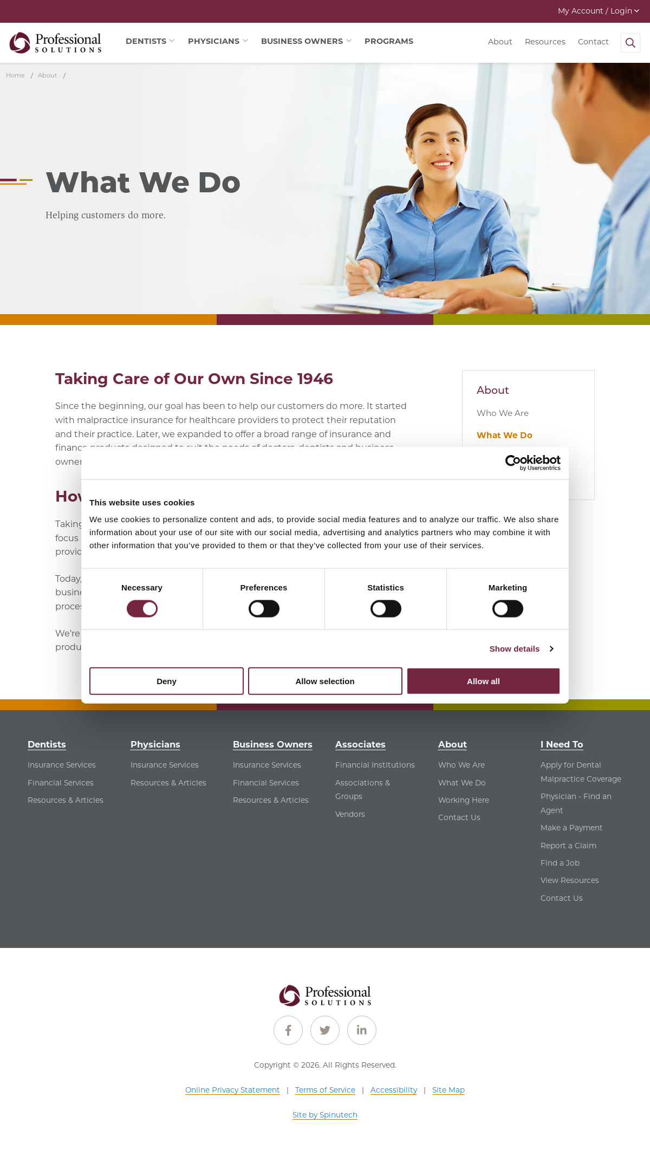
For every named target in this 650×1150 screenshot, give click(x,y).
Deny (167, 681)
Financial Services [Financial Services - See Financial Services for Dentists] (61, 782)
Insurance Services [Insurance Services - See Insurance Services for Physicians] (165, 765)
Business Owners (273, 744)
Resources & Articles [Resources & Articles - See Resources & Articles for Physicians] (168, 782)
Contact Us (459, 817)
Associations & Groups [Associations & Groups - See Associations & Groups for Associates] (362, 789)
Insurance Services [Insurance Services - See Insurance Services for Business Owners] (267, 765)
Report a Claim (568, 845)
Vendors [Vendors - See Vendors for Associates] (350, 814)
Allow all (483, 681)
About (500, 42)
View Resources (570, 880)
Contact (593, 42)
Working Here (463, 800)
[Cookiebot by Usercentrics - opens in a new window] (513, 462)
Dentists (47, 744)
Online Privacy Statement (232, 1090)
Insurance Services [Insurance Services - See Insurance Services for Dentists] (62, 765)
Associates (360, 744)
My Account (598, 11)
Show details (515, 648)
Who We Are (503, 413)
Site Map (448, 1090)
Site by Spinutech (325, 1114)
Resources (545, 42)
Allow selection (324, 681)
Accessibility (393, 1090)
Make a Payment (572, 827)
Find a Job (560, 863)
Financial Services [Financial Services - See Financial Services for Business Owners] (266, 782)
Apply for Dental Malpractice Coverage (581, 772)
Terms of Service (325, 1090)
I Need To (562, 744)
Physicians (155, 744)
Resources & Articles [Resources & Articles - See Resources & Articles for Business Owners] (271, 800)
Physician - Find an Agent (576, 803)
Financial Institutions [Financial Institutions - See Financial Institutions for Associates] (375, 765)
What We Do (504, 435)
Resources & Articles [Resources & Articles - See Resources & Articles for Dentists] (65, 800)
